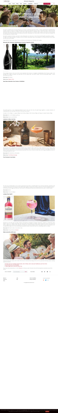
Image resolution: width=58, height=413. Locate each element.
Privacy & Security (33, 407)
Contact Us (36, 3)
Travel (13, 3)
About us (4, 406)
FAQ (17, 407)
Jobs (17, 406)
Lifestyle (24, 3)
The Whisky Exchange (12, 206)
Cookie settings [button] (42, 411)
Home (10, 3)
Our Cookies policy (24, 410)
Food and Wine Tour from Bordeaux (12, 393)
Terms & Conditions (33, 406)
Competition (30, 3)
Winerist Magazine (29, 1)
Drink (17, 3)
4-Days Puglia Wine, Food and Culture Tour (13, 394)
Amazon (17, 332)
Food (21, 3)
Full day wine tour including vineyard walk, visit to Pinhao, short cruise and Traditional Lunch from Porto (26, 392)
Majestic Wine (11, 79)
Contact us (5, 407)
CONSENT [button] (47, 411)
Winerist (20, 396)
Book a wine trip (46, 3)
